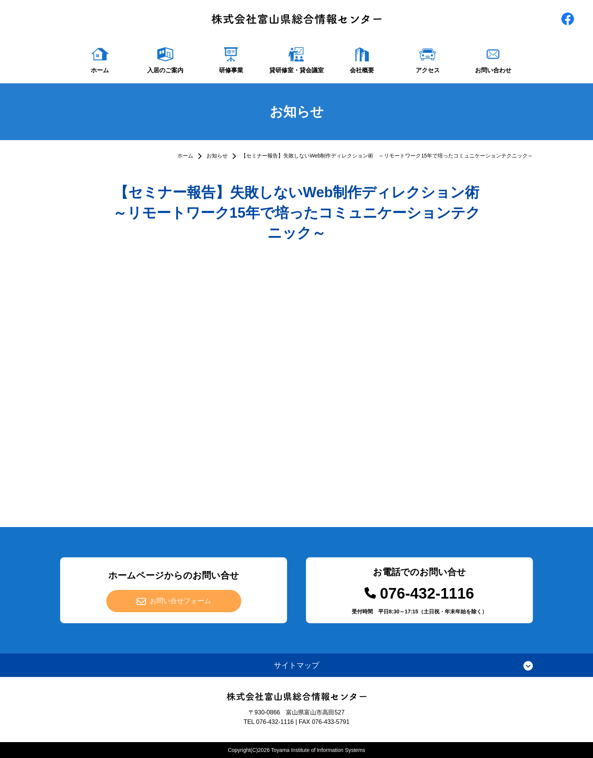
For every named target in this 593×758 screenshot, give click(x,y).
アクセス (428, 70)
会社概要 (362, 70)
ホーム (100, 70)
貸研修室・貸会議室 (296, 70)
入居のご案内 (165, 70)
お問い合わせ (493, 70)
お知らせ (217, 156)
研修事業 (231, 70)
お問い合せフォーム (180, 601)
